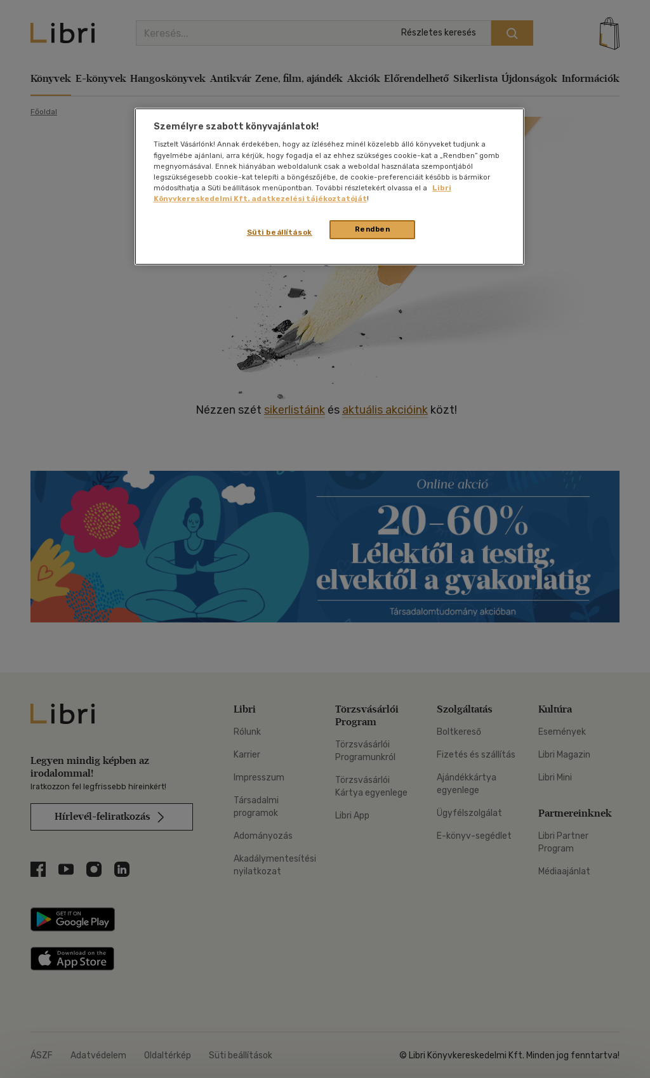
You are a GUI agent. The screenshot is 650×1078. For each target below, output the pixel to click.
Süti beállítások (279, 232)
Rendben (372, 229)
